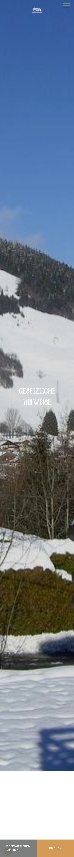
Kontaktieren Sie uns (18, 848)
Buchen (55, 848)
